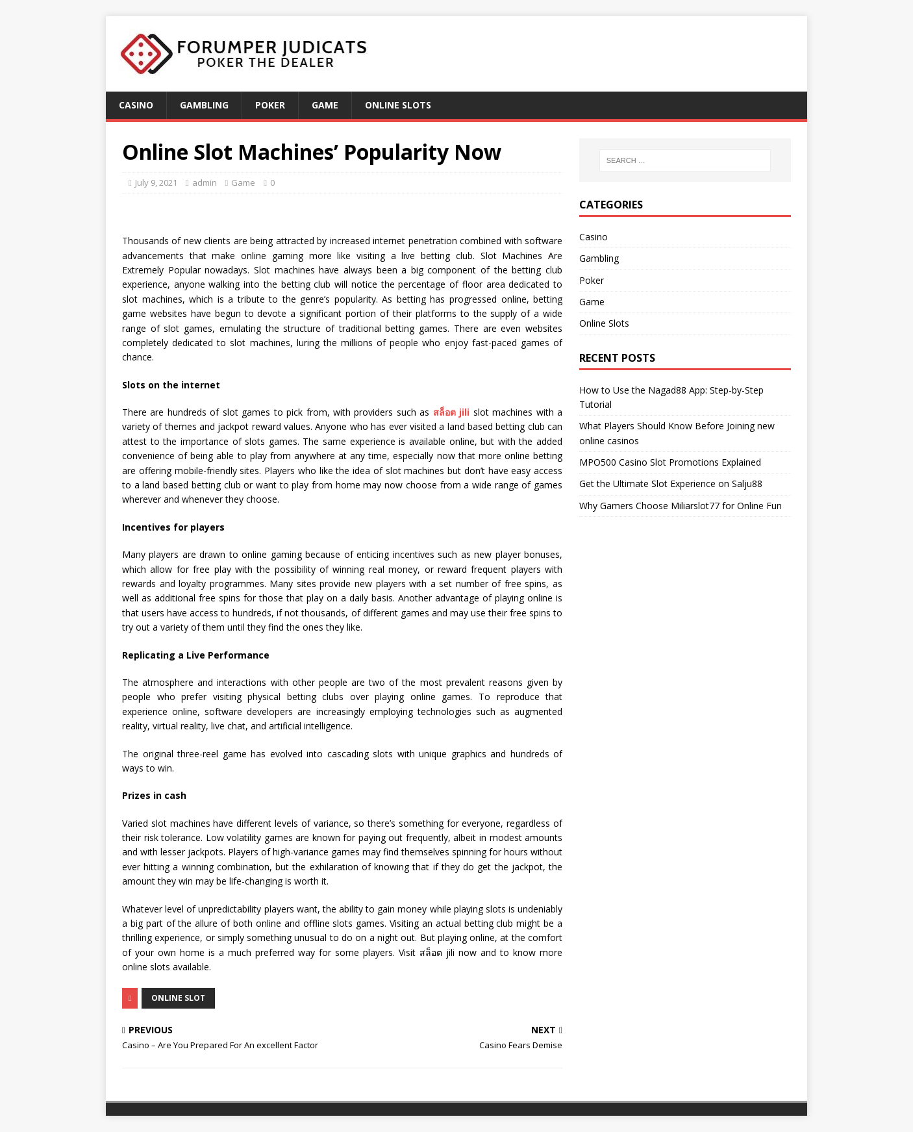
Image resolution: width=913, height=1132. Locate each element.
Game (325, 105)
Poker (270, 105)
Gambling (204, 105)
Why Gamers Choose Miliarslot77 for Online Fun (680, 505)
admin (204, 182)
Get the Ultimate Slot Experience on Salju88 (670, 483)
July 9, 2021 (156, 182)
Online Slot (178, 997)
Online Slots (398, 105)
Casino (136, 105)
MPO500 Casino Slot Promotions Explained (670, 462)
